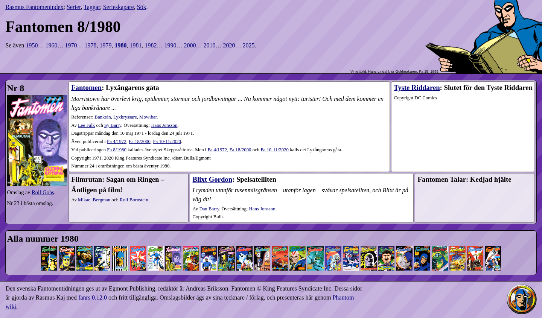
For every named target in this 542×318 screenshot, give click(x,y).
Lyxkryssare (125, 117)
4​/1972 (116, 141)
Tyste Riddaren (417, 87)
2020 (229, 45)
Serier (74, 7)
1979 (106, 45)
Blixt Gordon (212, 179)
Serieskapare (118, 7)
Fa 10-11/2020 (274, 149)
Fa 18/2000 (240, 149)
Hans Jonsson (164, 125)
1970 (71, 45)
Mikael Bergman (94, 199)
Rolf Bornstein (134, 199)
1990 (170, 45)
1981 (136, 45)
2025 (249, 45)
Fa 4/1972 (217, 149)
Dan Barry (209, 208)
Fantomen (86, 87)
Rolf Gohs (43, 192)
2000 (190, 45)
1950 (32, 45)
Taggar (92, 7)
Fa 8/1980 (116, 149)
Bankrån (102, 117)
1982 (151, 45)
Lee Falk (86, 125)
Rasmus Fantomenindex (34, 7)
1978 (91, 45)
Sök (141, 7)
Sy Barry (112, 125)
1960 (52, 45)
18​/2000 (140, 141)
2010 (210, 45)
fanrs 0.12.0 (92, 297)
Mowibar (148, 117)
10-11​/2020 (167, 141)
